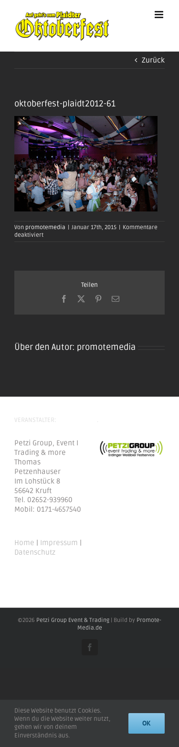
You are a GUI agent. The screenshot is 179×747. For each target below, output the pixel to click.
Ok (146, 723)
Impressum (59, 542)
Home (24, 542)
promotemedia (45, 227)
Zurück (153, 60)
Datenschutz (34, 552)
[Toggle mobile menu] (160, 15)
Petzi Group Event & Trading (72, 620)
